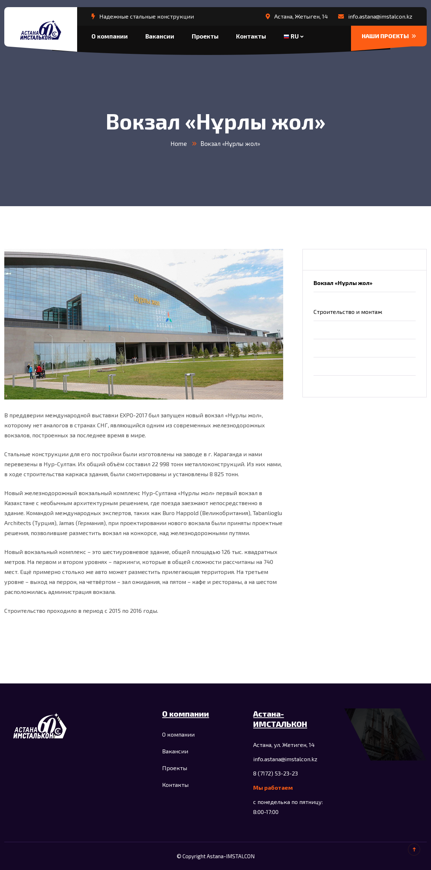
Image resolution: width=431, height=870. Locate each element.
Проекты (205, 36)
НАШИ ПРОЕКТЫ (389, 35)
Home (179, 143)
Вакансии (159, 36)
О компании (109, 36)
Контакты (251, 36)
